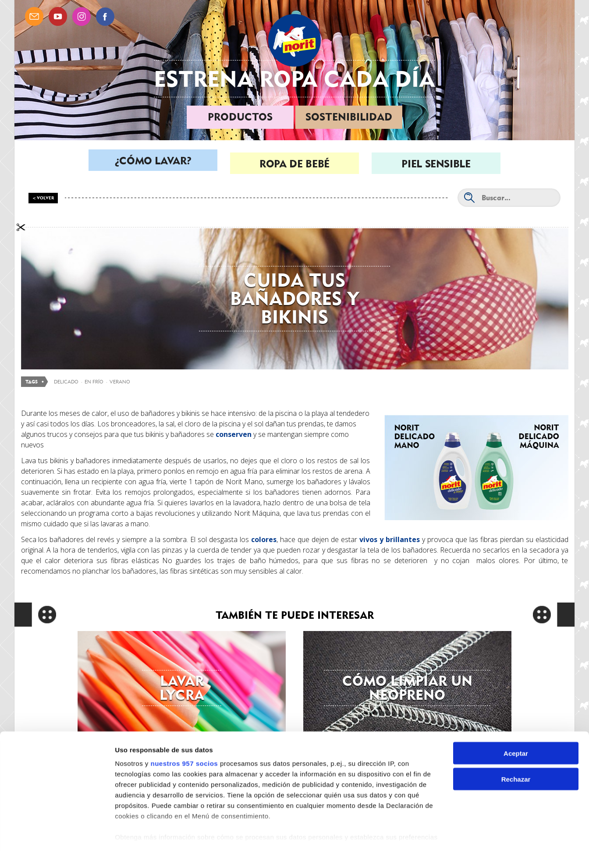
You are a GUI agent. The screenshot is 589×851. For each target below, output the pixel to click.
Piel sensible (435, 163)
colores (264, 539)
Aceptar (516, 726)
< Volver (43, 197)
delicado (66, 382)
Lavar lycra (182, 687)
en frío (94, 382)
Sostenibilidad (348, 116)
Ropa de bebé (294, 163)
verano (120, 382)
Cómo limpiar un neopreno (407, 687)
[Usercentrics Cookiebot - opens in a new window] (56, 833)
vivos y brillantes (389, 539)
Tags (31, 381)
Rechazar (516, 752)
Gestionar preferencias (151, 833)
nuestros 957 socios (184, 737)
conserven (234, 434)
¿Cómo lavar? (153, 163)
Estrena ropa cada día (294, 78)
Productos (240, 116)
